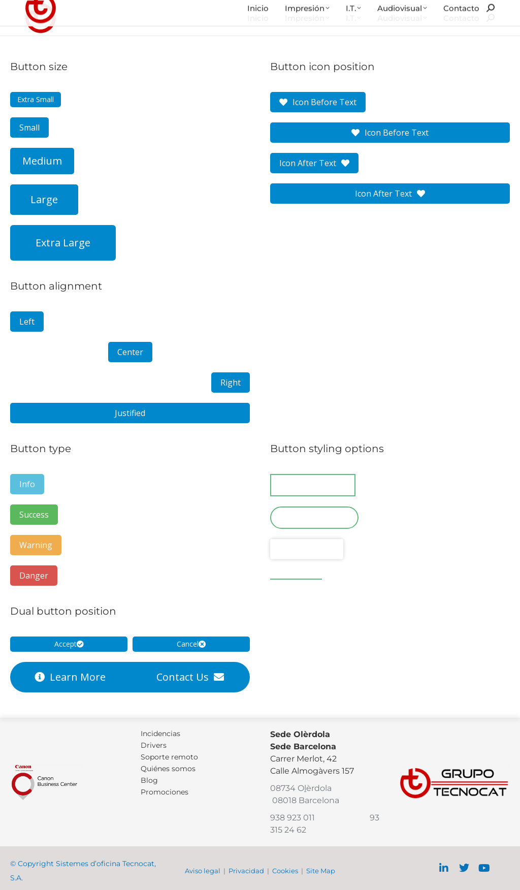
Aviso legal (202, 871)
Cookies (285, 871)
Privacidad (246, 871)
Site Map (320, 871)
